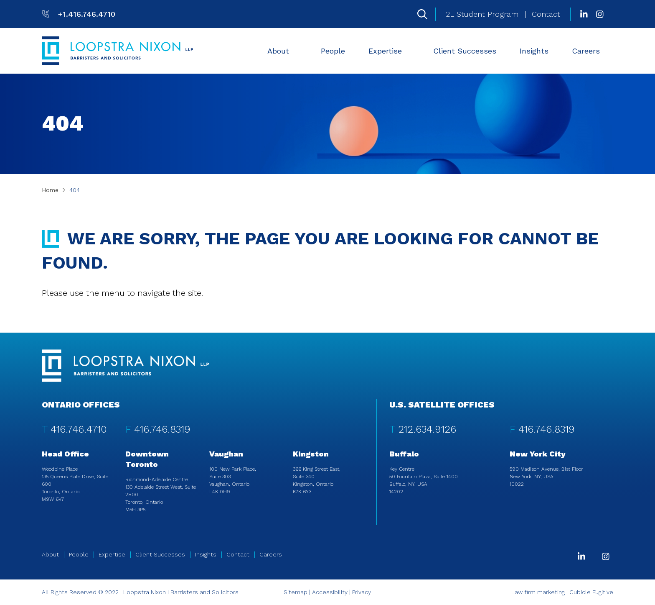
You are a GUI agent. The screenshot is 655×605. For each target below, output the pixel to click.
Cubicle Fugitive (591, 592)
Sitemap (295, 592)
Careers (591, 50)
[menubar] (437, 51)
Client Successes (464, 50)
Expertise (390, 50)
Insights (534, 50)
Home (50, 190)
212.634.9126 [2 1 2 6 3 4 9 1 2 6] (427, 429)
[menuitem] (282, 51)
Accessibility (330, 592)
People (333, 50)
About (283, 50)
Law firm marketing (538, 592)
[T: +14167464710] (78, 14)
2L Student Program (482, 14)
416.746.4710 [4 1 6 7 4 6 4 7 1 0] (79, 429)
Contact (546, 14)
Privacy (361, 592)
